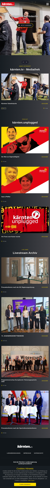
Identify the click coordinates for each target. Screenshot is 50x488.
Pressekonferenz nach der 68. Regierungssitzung (17, 287)
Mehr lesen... (31, 480)
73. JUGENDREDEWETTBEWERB (12, 336)
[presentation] (24, 62)
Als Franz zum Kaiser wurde (10, 236)
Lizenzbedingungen (13, 453)
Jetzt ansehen (25, 25)
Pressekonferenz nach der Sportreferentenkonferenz (18, 428)
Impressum (27, 453)
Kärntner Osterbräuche (9, 103)
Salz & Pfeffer (5, 196)
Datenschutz (38, 453)
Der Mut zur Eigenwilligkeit (10, 157)
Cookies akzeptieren (25, 484)
